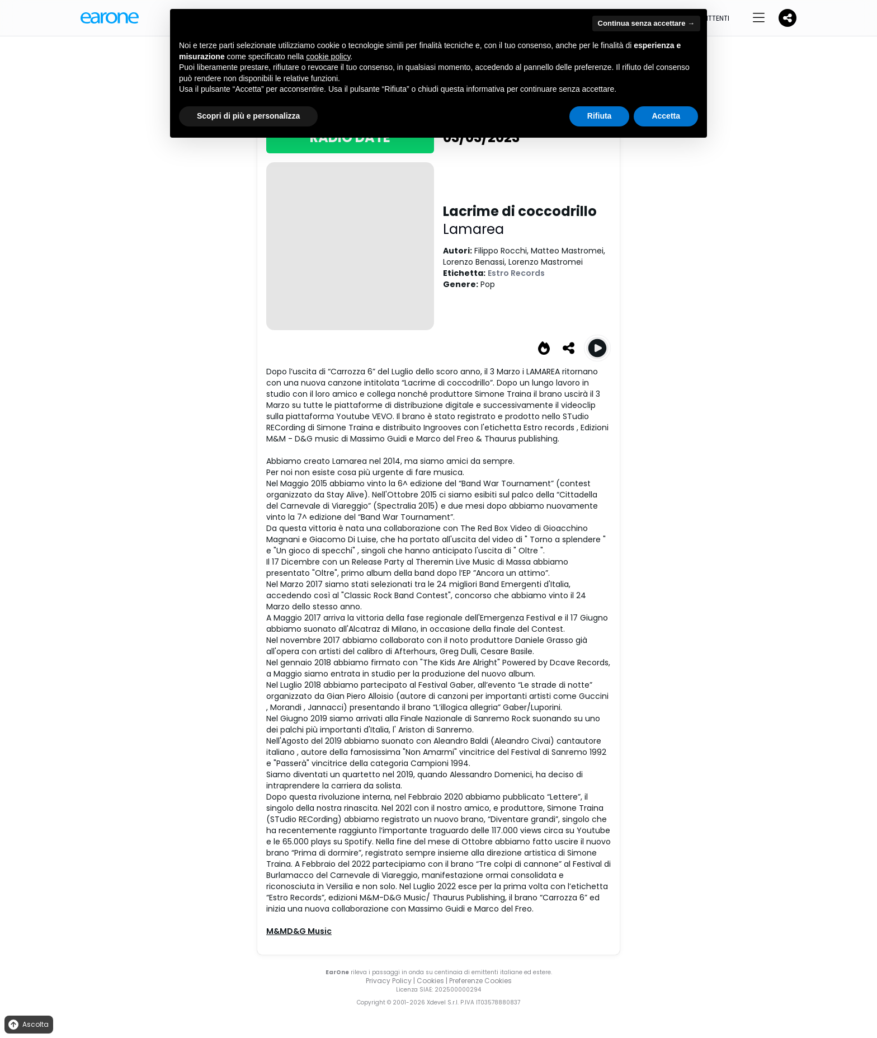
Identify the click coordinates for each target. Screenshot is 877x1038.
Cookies (430, 980)
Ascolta (28, 1025)
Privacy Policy (389, 980)
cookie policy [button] (328, 56)
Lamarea (473, 229)
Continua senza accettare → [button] (646, 23)
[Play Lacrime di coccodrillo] (597, 348)
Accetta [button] (666, 115)
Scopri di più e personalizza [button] (248, 115)
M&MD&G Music (299, 931)
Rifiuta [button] (599, 115)
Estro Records (516, 273)
